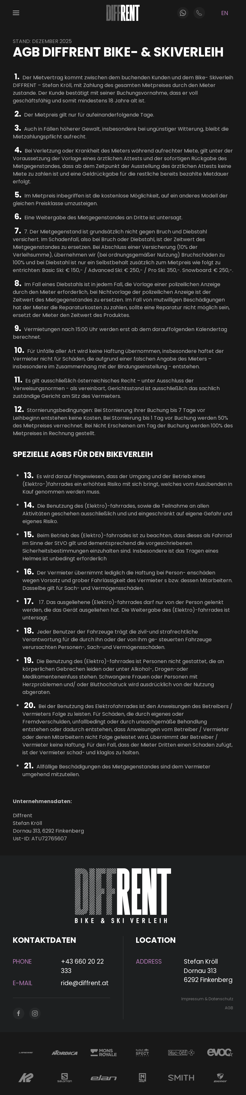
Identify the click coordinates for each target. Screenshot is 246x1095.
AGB (228, 1008)
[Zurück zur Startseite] (123, 13)
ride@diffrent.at (83, 983)
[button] (16, 13)
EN (224, 13)
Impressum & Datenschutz (206, 999)
